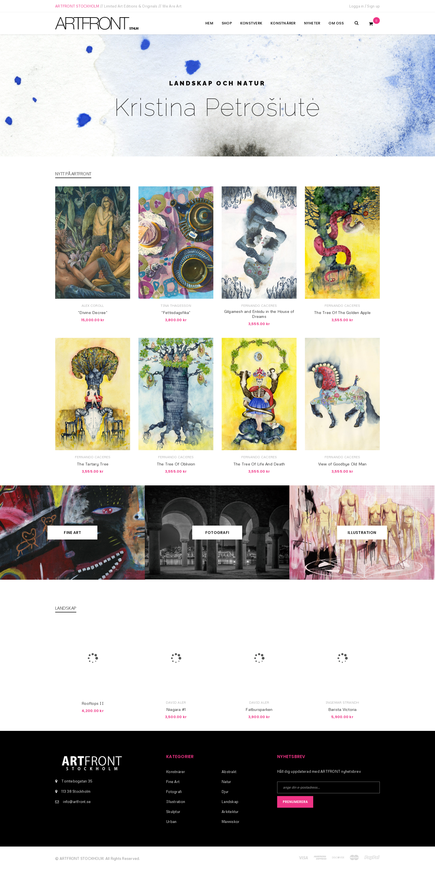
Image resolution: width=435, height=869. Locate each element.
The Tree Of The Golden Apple (342, 312)
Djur (225, 791)
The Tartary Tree (92, 464)
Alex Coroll (93, 305)
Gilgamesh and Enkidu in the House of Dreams (259, 314)
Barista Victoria (342, 709)
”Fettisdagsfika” (176, 312)
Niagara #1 (176, 709)
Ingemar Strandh (342, 702)
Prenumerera (295, 801)
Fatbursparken (259, 709)
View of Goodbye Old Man (342, 464)
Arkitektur (230, 811)
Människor (230, 821)
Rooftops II (93, 703)
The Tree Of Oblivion (176, 464)
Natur (226, 781)
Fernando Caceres (259, 305)
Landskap (230, 801)
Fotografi (217, 532)
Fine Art (72, 532)
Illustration (362, 532)
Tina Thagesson (176, 305)
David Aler (176, 702)
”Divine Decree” (92, 312)
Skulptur (173, 811)
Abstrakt (229, 771)
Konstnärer (175, 771)
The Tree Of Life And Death (259, 464)
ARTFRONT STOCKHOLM (77, 6)
